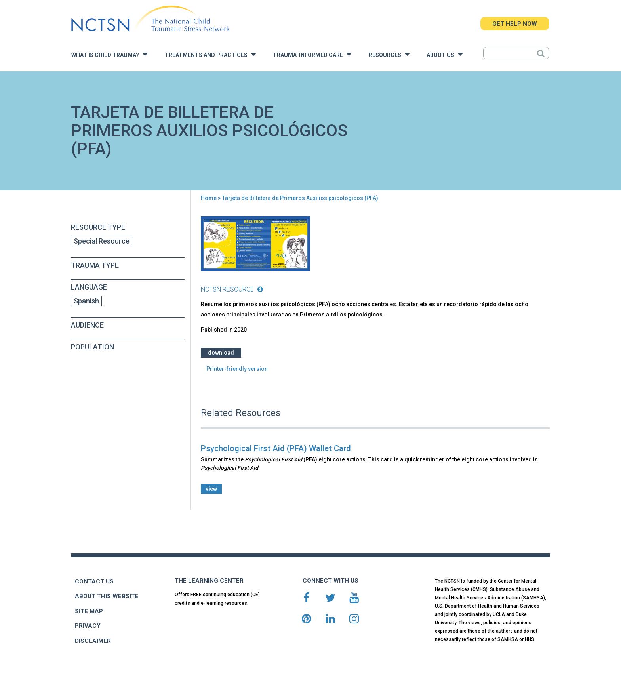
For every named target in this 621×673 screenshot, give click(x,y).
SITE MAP (89, 611)
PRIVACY (88, 625)
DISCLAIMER (93, 640)
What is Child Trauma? (109, 54)
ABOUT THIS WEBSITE (107, 596)
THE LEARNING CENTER (209, 580)
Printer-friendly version (237, 369)
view (211, 489)
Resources (389, 54)
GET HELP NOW (514, 23)
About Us (445, 54)
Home (209, 198)
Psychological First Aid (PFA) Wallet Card (276, 448)
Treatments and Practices (210, 54)
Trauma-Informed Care (312, 54)
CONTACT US (94, 581)
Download (221, 352)
